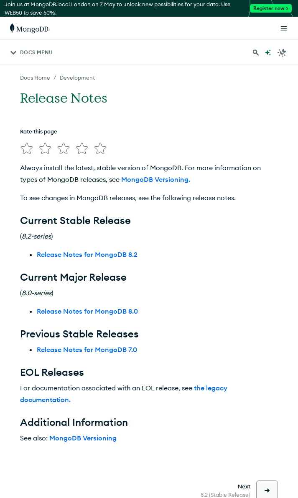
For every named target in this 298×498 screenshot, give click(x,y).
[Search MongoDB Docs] (256, 52)
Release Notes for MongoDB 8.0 (87, 311)
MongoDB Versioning (83, 438)
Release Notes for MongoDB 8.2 (87, 254)
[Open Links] (284, 28)
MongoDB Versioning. (155, 179)
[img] (26, 148)
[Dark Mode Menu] (282, 52)
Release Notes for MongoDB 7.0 (87, 349)
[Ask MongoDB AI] (268, 52)
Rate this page (38, 131)
